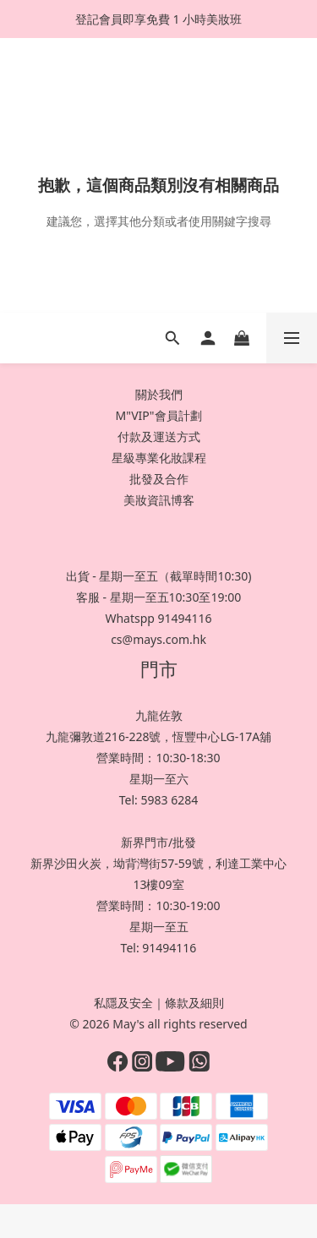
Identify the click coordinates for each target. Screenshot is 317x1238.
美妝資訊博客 (158, 500)
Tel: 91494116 (159, 948)
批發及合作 (159, 479)
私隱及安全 (123, 1003)
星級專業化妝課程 (159, 458)
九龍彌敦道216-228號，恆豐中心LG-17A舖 (158, 736)
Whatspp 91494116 (158, 618)
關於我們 (159, 394)
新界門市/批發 (158, 842)
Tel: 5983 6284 (158, 800)
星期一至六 (159, 779)
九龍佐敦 (159, 715)
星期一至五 (159, 927)
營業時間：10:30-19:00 (158, 905)
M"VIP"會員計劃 (158, 415)
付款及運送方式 (159, 436)
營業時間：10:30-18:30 (158, 758)
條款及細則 (194, 1003)
